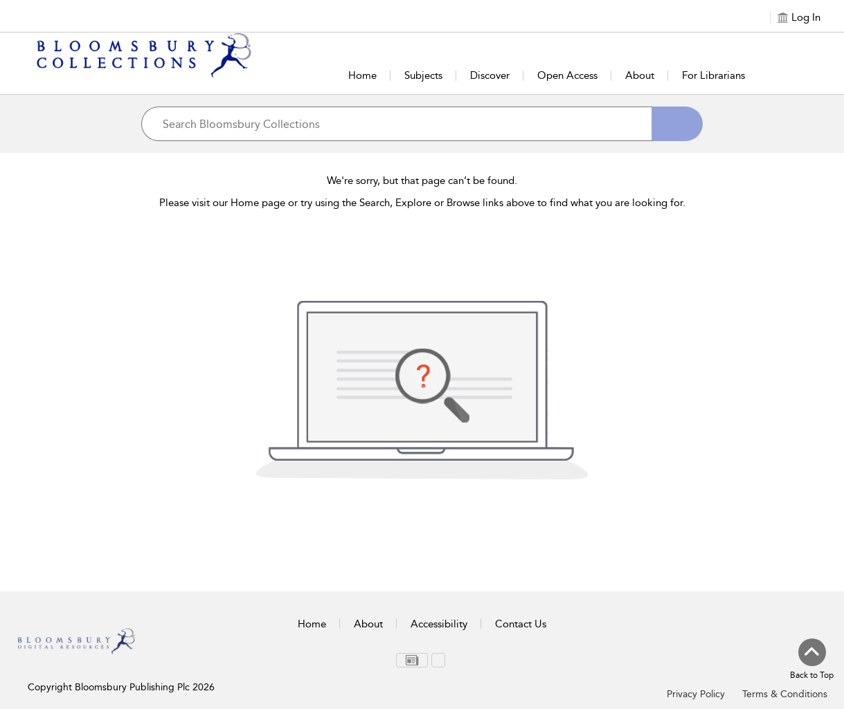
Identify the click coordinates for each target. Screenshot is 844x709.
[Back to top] (812, 659)
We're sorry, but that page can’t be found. (422, 180)
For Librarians (713, 75)
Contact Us (520, 624)
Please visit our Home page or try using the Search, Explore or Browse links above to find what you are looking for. (422, 202)
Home (362, 75)
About (639, 75)
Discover (490, 75)
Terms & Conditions (784, 694)
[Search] (677, 124)
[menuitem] (412, 660)
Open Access (567, 75)
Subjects (423, 75)
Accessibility (439, 624)
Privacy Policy (696, 694)
